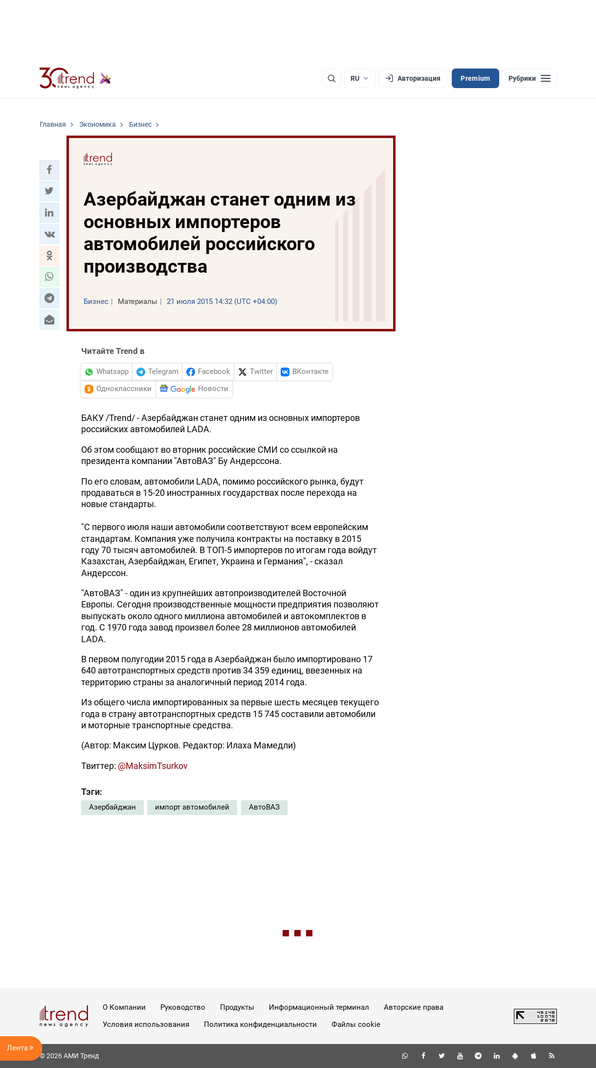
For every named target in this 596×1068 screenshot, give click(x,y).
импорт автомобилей (192, 807)
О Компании (124, 1007)
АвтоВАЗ (264, 807)
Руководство (182, 1007)
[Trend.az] (76, 78)
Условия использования (146, 1024)
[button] (49, 169)
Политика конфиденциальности (260, 1024)
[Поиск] (331, 78)
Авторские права (413, 1007)
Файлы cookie (355, 1024)
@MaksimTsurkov (153, 766)
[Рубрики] (529, 78)
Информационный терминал (319, 1007)
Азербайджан (112, 807)
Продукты (237, 1007)
